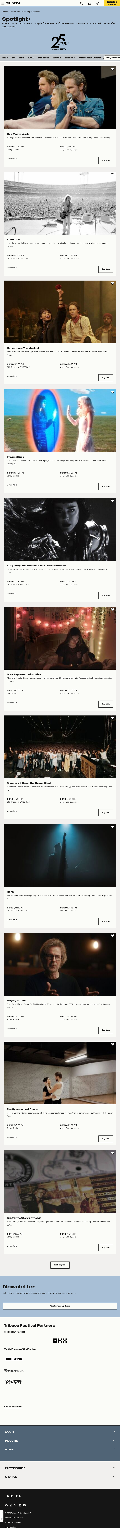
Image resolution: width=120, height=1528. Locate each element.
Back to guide (60, 1265)
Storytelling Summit (90, 58)
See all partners (13, 1406)
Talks (21, 58)
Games (57, 58)
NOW (31, 58)
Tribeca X (70, 58)
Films (24, 11)
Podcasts (43, 58)
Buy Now (106, 160)
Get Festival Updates (60, 1306)
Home (4, 11)
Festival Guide (14, 11)
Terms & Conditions (13, 1522)
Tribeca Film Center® (14, 1518)
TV (13, 58)
